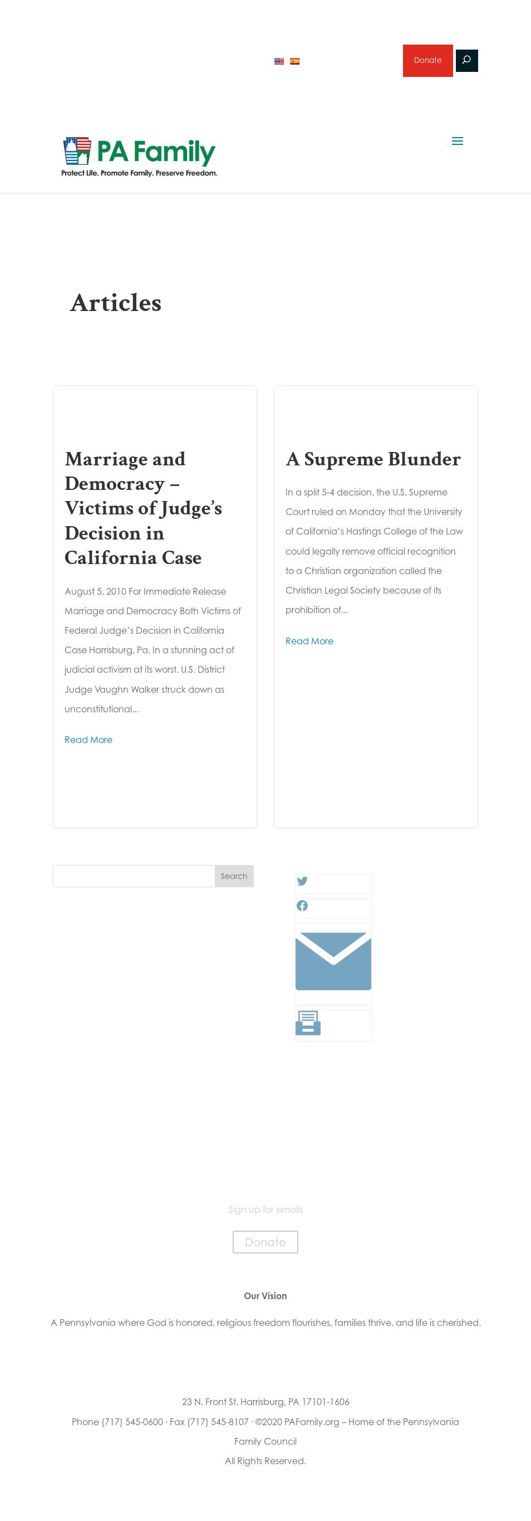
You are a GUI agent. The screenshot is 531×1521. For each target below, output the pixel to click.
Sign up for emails (350, 63)
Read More (88, 745)
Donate (427, 63)
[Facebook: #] (302, 914)
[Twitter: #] (302, 890)
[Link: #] (333, 1001)
